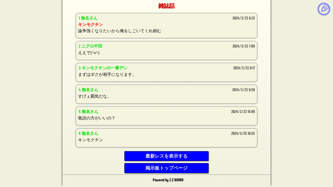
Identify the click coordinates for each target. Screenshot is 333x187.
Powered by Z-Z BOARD (168, 179)
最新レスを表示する (166, 156)
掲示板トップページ (166, 168)
